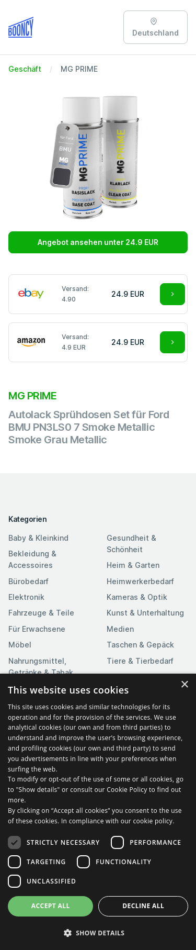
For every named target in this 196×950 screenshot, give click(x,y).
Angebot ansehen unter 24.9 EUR (98, 242)
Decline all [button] (143, 905)
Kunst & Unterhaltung (145, 612)
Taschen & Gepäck (140, 644)
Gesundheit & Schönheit (131, 543)
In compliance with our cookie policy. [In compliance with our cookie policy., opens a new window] (118, 821)
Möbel (19, 644)
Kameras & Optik (137, 597)
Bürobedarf (28, 581)
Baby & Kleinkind (38, 537)
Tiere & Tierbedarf (140, 660)
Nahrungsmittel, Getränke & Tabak (40, 666)
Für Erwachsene (36, 628)
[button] (98, 932)
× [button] (184, 685)
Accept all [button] (50, 905)
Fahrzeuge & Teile (41, 612)
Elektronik (26, 597)
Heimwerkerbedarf (140, 581)
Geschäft (24, 68)
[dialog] (98, 812)
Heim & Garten (133, 565)
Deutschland (155, 27)
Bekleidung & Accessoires (32, 559)
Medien (120, 628)
